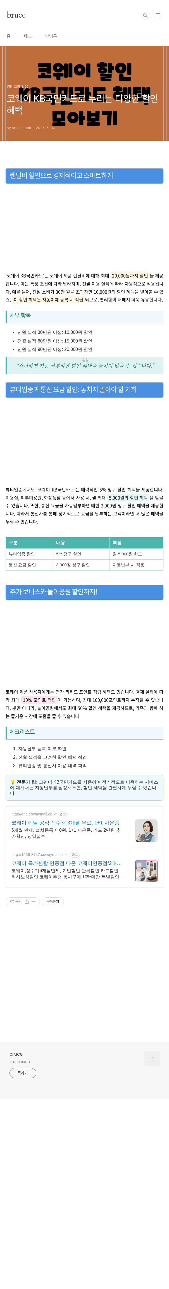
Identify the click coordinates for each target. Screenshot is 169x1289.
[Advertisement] (84, 39)
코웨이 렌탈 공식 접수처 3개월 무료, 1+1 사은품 (65, 979)
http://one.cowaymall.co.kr (34, 970)
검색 (145, 93)
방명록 (51, 114)
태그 (28, 114)
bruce (16, 93)
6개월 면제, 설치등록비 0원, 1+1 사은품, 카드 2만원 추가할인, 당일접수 (66, 989)
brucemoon (19, 1218)
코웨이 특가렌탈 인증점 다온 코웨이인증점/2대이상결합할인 (66, 1020)
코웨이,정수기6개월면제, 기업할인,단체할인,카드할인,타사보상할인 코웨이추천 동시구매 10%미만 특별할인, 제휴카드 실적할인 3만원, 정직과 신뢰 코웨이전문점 (65, 1030)
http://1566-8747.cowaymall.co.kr (40, 1011)
